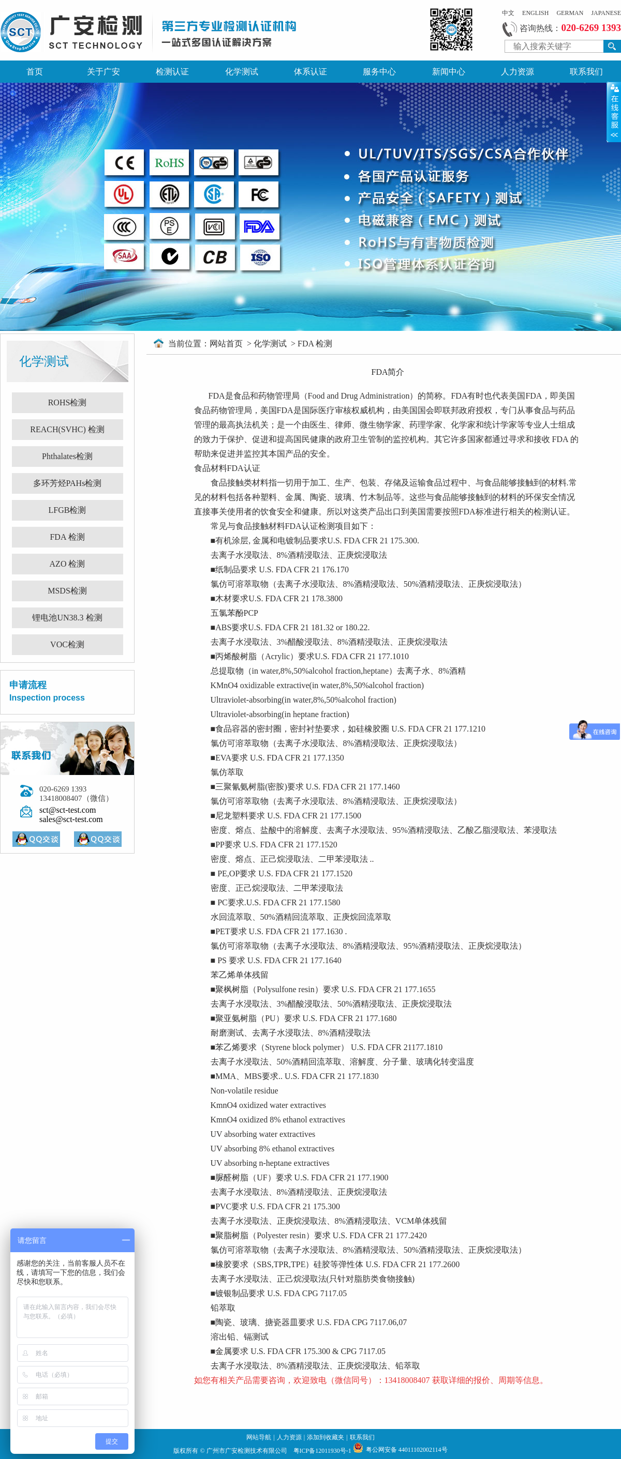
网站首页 (227, 343)
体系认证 (310, 71)
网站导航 (258, 1437)
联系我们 (586, 71)
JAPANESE (606, 13)
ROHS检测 (67, 402)
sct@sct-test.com (67, 810)
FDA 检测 (67, 537)
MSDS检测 (67, 590)
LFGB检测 (67, 510)
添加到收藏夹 (325, 1437)
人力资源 (517, 71)
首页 (34, 71)
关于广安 (103, 71)
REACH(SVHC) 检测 (67, 429)
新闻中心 (448, 71)
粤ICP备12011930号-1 (323, 1450)
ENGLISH (535, 13)
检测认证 (172, 71)
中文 (508, 13)
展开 (614, 111)
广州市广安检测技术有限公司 (247, 1450)
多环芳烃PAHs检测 (67, 483)
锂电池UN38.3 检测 (67, 617)
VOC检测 (67, 644)
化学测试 (241, 71)
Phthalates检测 (67, 456)
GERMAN (569, 13)
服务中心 (379, 71)
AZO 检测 (67, 563)
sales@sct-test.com (71, 819)
